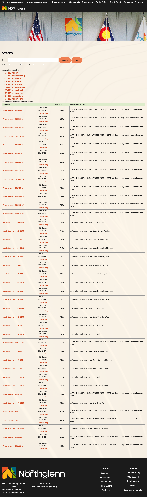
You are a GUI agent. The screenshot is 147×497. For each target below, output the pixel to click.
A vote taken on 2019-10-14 (13, 257)
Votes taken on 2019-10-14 (13, 188)
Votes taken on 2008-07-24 (13, 162)
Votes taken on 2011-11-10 (13, 446)
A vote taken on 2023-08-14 (13, 386)
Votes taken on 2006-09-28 (13, 128)
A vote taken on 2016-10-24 (13, 360)
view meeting (43, 113)
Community (74, 2)
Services (139, 2)
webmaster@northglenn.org (44, 487)
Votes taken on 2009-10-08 (13, 214)
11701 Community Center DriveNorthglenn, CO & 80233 (13, 486)
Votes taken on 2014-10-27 (13, 205)
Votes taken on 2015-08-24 (13, 110)
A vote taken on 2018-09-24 (13, 274)
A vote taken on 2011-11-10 (13, 377)
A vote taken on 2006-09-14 (13, 334)
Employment (133, 481)
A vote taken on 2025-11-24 (13, 291)
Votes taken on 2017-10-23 (13, 171)
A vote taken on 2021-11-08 (13, 231)
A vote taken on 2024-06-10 (13, 248)
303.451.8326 (58, 2)
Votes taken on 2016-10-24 (13, 394)
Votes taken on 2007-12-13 (13, 411)
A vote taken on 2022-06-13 (13, 429)
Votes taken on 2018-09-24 (13, 145)
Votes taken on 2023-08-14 (13, 179)
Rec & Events (116, 2)
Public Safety (101, 2)
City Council (133, 477)
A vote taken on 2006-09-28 (13, 222)
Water (133, 486)
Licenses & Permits (133, 490)
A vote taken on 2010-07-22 (13, 326)
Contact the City (133, 473)
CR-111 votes (12, 73)
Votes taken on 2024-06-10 (13, 196)
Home (106, 468)
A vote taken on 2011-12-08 (13, 317)
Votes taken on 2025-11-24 (13, 119)
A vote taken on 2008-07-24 (13, 283)
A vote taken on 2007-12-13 (13, 403)
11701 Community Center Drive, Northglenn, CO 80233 (25, 2)
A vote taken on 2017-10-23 (13, 369)
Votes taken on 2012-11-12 (13, 420)
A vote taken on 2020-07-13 (13, 265)
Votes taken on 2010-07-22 (13, 153)
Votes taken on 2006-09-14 (13, 437)
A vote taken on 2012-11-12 (13, 239)
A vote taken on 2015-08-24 (13, 300)
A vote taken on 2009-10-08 (13, 308)
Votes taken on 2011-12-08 (13, 136)
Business (128, 2)
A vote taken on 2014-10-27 (13, 351)
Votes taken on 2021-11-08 (13, 343)
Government (87, 2)
